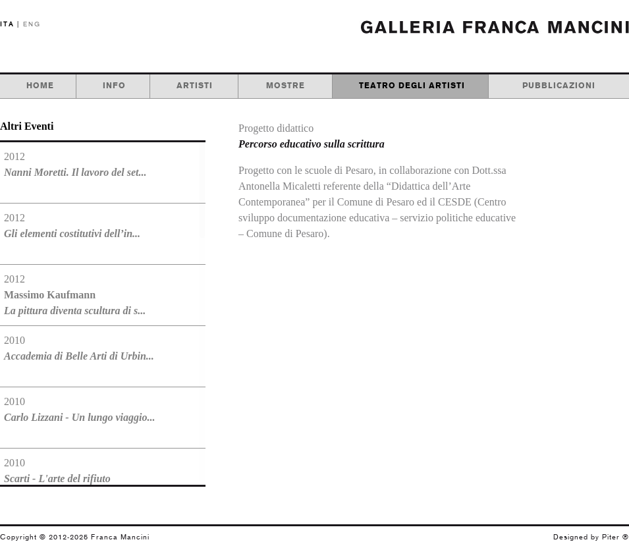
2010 (79, 348)
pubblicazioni (558, 85)
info (114, 85)
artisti (195, 85)
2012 (75, 164)
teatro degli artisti (412, 85)
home (40, 85)
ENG (32, 24)
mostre (285, 85)
